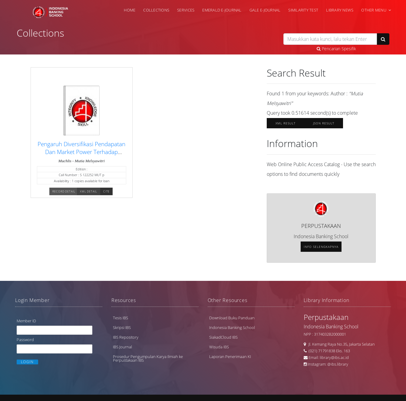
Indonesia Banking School (232, 328)
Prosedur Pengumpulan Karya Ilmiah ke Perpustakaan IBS (148, 359)
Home (129, 10)
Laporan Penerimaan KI (230, 357)
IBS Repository (125, 338)
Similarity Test (303, 10)
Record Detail (63, 193)
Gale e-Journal (265, 10)
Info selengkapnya (321, 248)
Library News (339, 10)
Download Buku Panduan (232, 318)
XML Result (285, 124)
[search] (330, 39)
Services (185, 10)
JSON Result (323, 124)
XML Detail (88, 193)
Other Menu (373, 10)
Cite (106, 193)
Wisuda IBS (219, 347)
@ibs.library (337, 365)
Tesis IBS (120, 318)
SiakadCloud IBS (223, 338)
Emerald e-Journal (221, 10)
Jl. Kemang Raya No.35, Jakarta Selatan (340, 345)
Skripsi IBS (122, 328)
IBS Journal (122, 347)
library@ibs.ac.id (334, 358)
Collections (156, 10)
